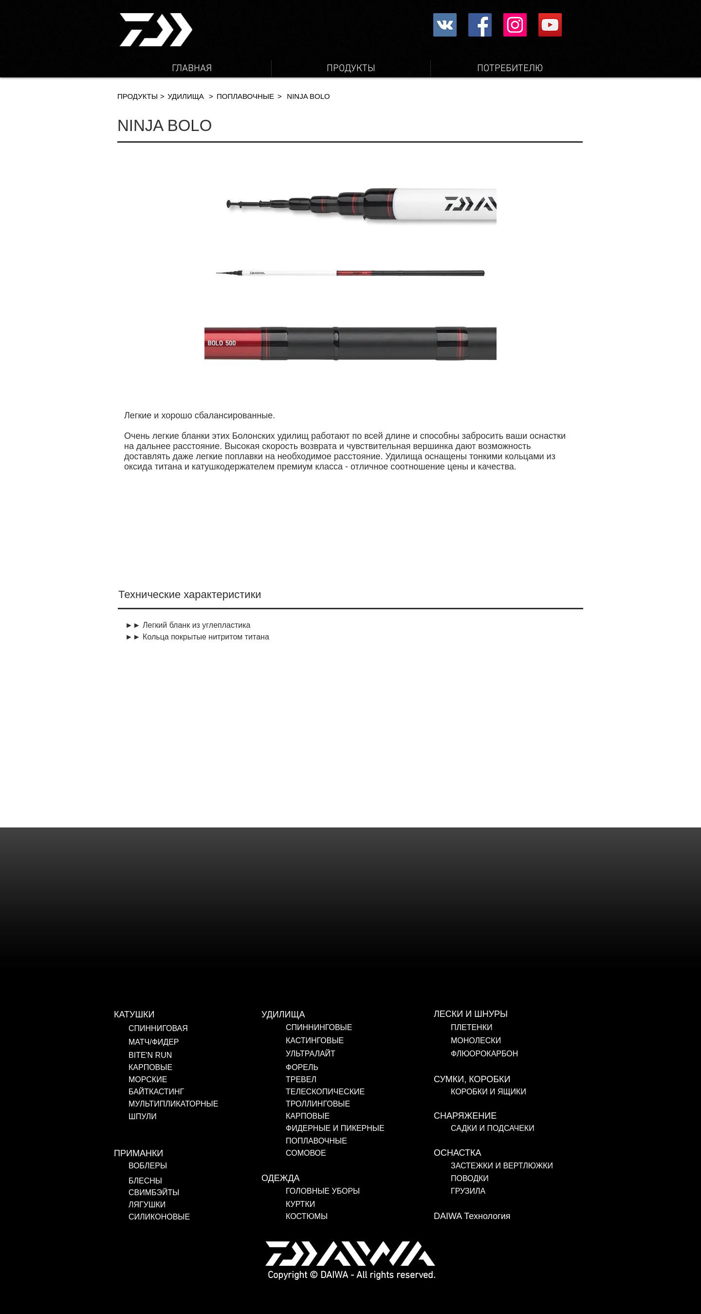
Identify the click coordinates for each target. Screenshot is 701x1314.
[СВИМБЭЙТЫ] (188, 1193)
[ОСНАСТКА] (508, 1153)
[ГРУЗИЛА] (515, 1191)
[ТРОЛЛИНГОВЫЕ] (341, 1104)
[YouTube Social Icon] (550, 25)
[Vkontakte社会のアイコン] (445, 25)
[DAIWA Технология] (508, 1216)
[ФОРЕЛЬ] (360, 1067)
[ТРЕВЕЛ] (347, 1080)
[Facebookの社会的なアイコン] (480, 25)
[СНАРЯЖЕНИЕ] (508, 1116)
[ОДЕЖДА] (335, 1178)
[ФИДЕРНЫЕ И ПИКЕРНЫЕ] (347, 1128)
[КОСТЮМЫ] (324, 1216)
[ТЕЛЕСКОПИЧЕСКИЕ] (347, 1092)
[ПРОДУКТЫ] (137, 96)
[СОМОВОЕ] (341, 1153)
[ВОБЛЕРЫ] (184, 1166)
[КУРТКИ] (360, 1204)
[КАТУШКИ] (188, 1015)
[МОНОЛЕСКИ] (520, 1041)
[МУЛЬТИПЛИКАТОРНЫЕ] (203, 1104)
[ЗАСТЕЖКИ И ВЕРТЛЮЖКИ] (515, 1166)
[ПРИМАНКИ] (188, 1154)
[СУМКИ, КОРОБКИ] (508, 1080)
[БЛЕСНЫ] (178, 1181)
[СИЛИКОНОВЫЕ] (193, 1217)
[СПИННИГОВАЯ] (203, 1028)
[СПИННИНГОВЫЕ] (360, 1027)
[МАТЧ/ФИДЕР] (203, 1042)
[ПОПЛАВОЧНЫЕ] (346, 1141)
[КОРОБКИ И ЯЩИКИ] (520, 1092)
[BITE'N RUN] (203, 1055)
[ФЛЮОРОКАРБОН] (520, 1054)
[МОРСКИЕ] (203, 1080)
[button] (162, 96)
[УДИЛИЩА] (185, 96)
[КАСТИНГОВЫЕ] (360, 1041)
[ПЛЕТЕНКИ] (520, 1027)
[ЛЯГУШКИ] (188, 1205)
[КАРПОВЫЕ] (203, 1067)
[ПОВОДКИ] (515, 1178)
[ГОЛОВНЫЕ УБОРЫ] (360, 1191)
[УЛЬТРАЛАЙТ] (360, 1054)
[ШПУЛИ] (203, 1117)
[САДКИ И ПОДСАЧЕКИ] (520, 1128)
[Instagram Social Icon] (515, 25)
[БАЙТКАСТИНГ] (203, 1092)
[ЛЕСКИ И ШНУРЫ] (508, 1014)
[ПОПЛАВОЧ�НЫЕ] (245, 96)
